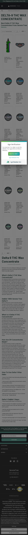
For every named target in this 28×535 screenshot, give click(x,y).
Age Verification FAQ (14, 157)
